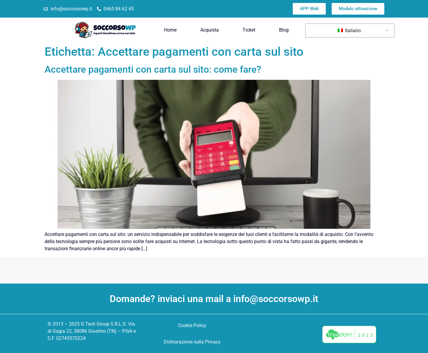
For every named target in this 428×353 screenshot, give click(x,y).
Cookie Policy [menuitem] (192, 325)
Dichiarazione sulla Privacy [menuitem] (192, 342)
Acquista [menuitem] (209, 30)
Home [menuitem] (170, 30)
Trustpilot (213, 9)
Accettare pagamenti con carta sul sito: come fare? (153, 69)
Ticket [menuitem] (249, 30)
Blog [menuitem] (284, 30)
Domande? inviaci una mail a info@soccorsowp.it (214, 298)
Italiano (349, 30)
